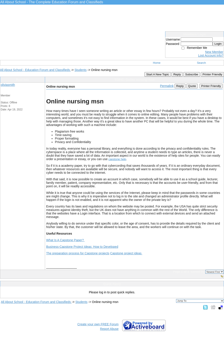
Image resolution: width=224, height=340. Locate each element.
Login (218, 43)
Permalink (166, 86)
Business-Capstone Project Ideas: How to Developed (82, 246)
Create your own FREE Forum (98, 324)
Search (201, 62)
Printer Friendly (212, 74)
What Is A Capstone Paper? (65, 240)
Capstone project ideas (126, 253)
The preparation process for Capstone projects (77, 253)
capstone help (117, 159)
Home (157, 62)
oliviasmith (8, 85)
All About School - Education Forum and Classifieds (35, 70)
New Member (214, 52)
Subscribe (191, 74)
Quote (192, 86)
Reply (177, 74)
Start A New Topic (157, 74)
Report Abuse (109, 329)
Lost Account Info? (210, 55)
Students (80, 70)
